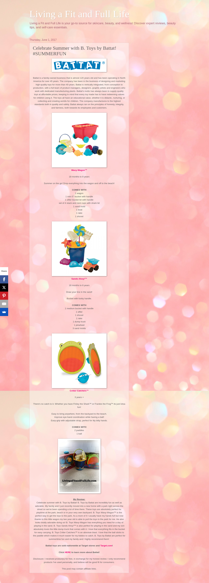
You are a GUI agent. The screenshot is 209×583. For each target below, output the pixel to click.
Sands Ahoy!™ (79, 279)
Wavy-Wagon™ (79, 170)
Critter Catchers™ (79, 390)
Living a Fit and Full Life (79, 14)
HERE (68, 552)
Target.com (106, 545)
